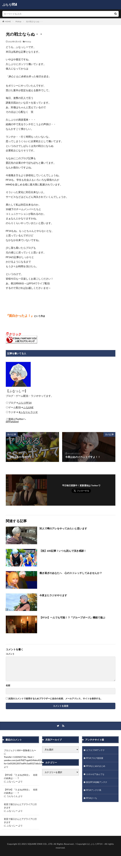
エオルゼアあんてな (96, 774)
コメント (10, 654)
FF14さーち (92, 799)
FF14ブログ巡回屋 (95, 758)
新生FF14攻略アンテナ (97, 782)
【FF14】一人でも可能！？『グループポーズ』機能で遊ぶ (72, 617)
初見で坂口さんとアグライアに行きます (20, 806)
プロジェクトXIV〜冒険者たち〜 (20, 750)
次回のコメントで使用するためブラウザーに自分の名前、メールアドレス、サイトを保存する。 (55, 698)
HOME (8, 21)
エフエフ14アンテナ (96, 750)
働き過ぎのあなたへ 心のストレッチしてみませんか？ (70, 572)
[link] (25, 402)
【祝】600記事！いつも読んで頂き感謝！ (62, 550)
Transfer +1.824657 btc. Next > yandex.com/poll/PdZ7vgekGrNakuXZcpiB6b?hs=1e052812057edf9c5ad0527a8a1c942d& (26, 760)
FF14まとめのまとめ (96, 766)
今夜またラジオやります (53, 595)
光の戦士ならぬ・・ (34, 21)
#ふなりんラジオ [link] (28, 412)
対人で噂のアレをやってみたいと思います (63, 528)
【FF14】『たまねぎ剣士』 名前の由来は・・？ (20, 776)
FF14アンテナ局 (94, 790)
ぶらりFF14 (9, 4)
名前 (8, 685)
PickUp (18, 21)
